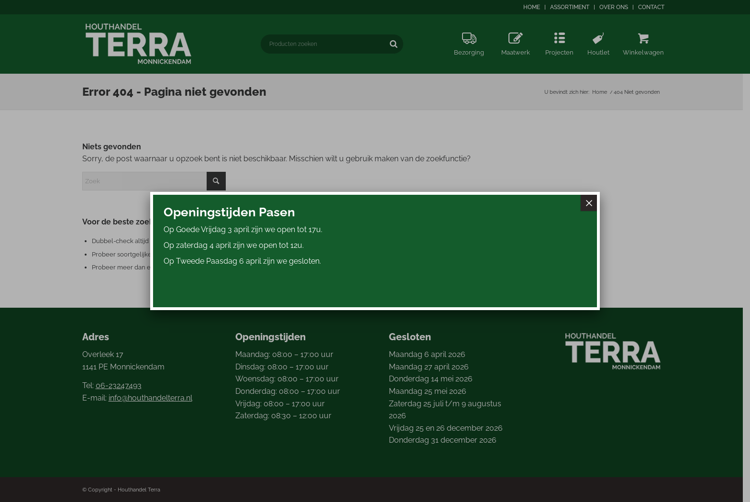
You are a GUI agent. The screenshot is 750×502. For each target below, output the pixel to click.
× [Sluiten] (589, 203)
